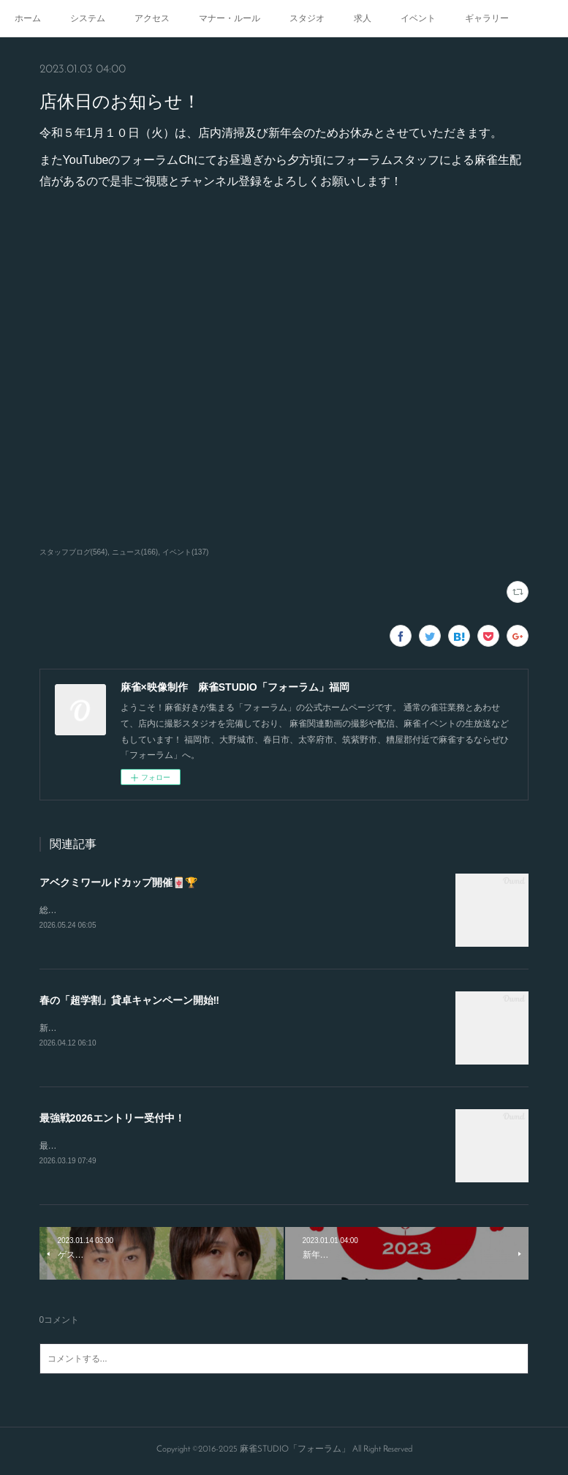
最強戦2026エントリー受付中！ (112, 1120)
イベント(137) (185, 552)
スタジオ (307, 18)
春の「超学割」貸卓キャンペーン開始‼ (129, 1001)
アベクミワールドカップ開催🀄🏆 (118, 882)
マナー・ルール (229, 18)
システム (87, 18)
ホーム (28, 18)
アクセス (152, 18)
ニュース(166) (135, 552)
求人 (362, 18)
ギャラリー (487, 18)
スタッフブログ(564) (73, 552)
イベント (418, 18)
